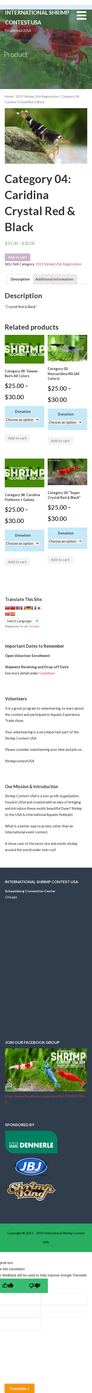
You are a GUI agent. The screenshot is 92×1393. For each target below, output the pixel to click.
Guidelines (47, 673)
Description (20, 279)
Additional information (54, 279)
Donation (23, 412)
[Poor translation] (34, 1286)
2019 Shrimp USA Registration (37, 96)
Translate (29, 626)
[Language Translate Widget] (22, 621)
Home (9, 96)
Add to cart (17, 257)
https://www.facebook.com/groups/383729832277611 (46, 1096)
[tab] (20, 279)
